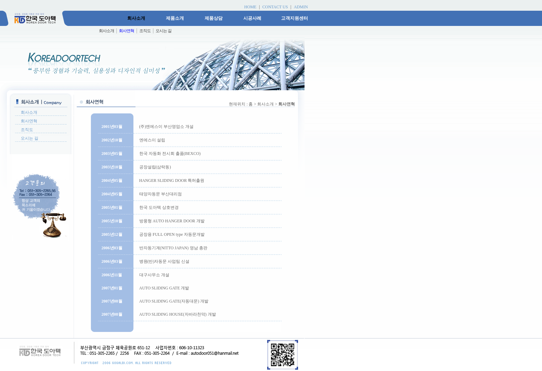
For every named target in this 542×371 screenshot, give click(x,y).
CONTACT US (275, 6)
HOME (250, 6)
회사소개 (29, 112)
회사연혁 (29, 121)
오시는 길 (29, 138)
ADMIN (301, 6)
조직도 (27, 129)
